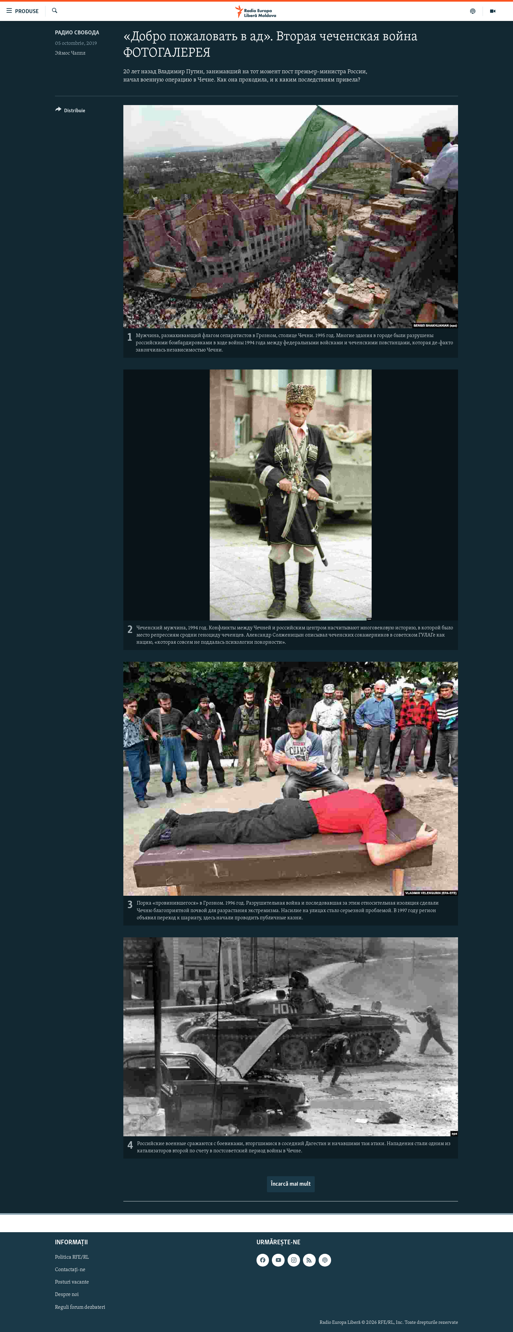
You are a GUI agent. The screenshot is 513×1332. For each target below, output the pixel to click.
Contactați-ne (70, 1269)
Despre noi (67, 1295)
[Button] (70, 111)
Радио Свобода (77, 33)
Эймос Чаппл (70, 53)
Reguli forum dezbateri (80, 1307)
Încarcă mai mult (291, 1184)
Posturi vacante (72, 1282)
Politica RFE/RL (72, 1257)
